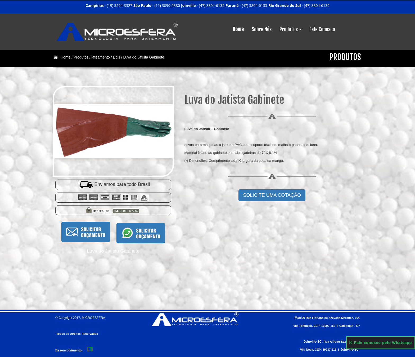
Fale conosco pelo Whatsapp (380, 343)
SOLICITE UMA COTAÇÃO (272, 195)
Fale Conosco (322, 29)
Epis (116, 57)
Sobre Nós (262, 29)
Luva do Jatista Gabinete (143, 57)
